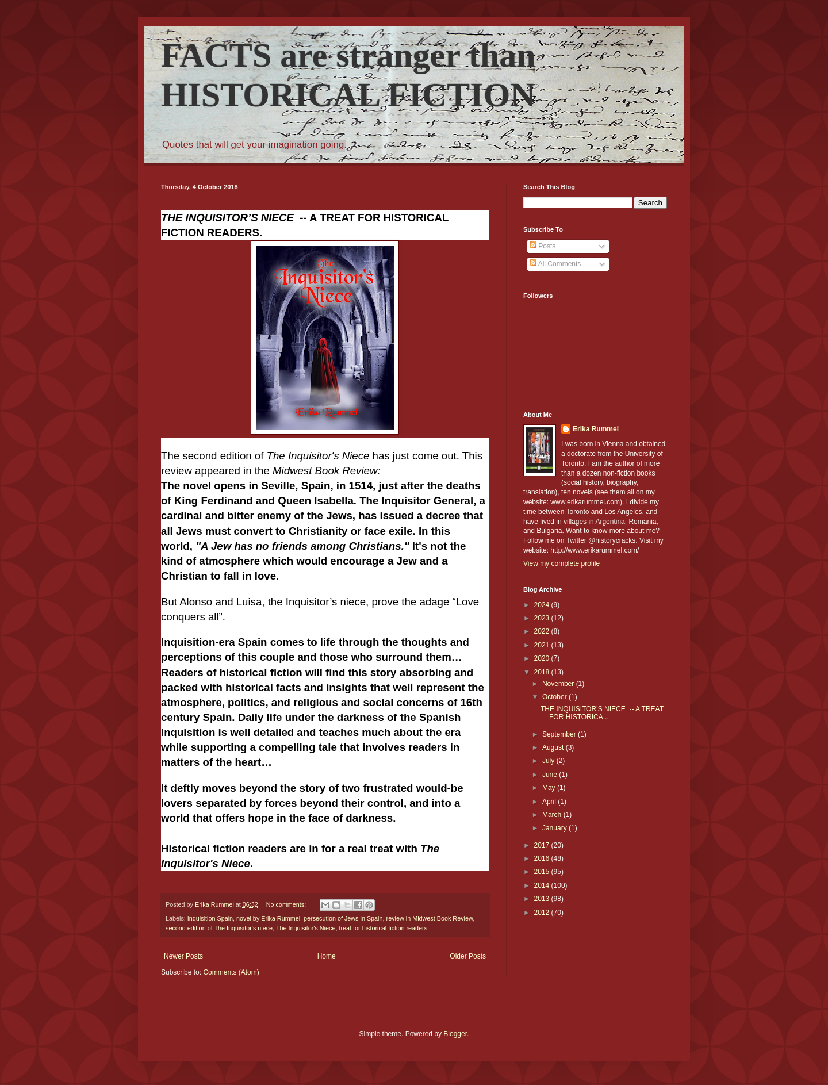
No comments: (287, 904)
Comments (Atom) (231, 972)
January (555, 828)
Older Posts (468, 956)
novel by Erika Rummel (268, 918)
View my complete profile (561, 563)
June (550, 774)
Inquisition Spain (210, 918)
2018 (542, 672)
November (559, 684)
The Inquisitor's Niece (305, 928)
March (553, 815)
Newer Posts (183, 956)
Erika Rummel (596, 429)
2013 (542, 899)
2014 (542, 885)
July (549, 761)
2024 (542, 605)
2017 (542, 845)
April (550, 802)
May (549, 788)
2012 (542, 912)
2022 (542, 631)
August (554, 747)
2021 (542, 645)
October (555, 697)
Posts (542, 246)
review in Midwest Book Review (429, 918)
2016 (542, 858)
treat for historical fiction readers (383, 928)
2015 (542, 872)
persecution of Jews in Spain (343, 918)
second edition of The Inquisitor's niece (219, 928)
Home (326, 956)
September (560, 734)
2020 (542, 658)
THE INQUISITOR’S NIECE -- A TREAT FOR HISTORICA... (602, 713)
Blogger (455, 1034)
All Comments (555, 264)
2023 (542, 618)
